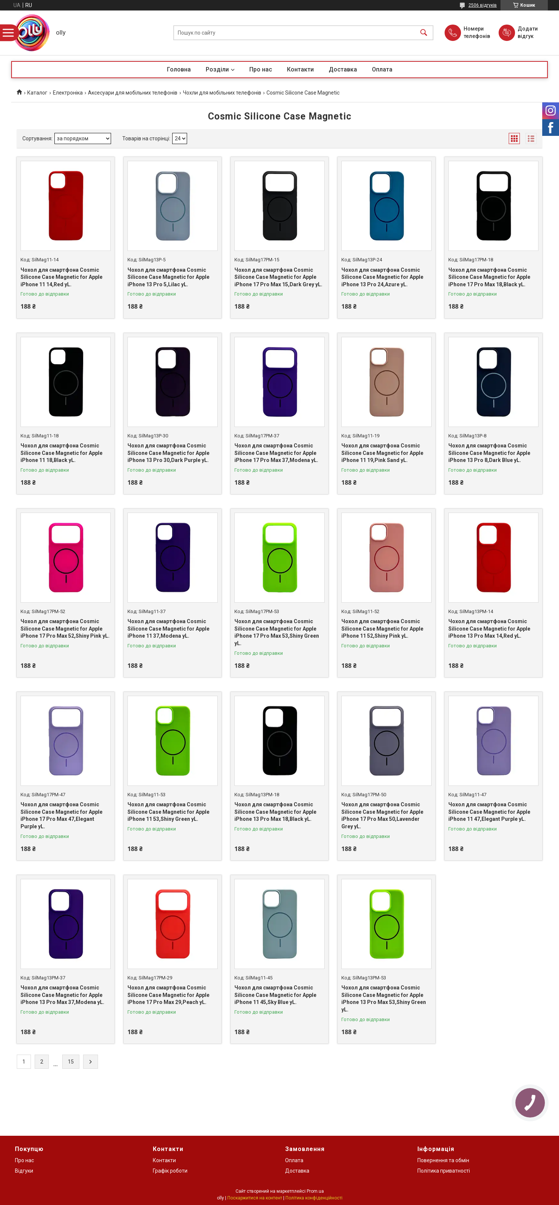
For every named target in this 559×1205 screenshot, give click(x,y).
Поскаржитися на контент (254, 1198)
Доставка (343, 69)
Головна (179, 69)
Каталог (37, 93)
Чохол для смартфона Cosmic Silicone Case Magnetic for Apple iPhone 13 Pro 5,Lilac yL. (168, 277)
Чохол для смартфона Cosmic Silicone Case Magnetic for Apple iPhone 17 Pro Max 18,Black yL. (489, 277)
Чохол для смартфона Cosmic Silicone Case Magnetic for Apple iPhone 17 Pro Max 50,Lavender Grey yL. (382, 815)
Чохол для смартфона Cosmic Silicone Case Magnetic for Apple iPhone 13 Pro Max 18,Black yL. (275, 811)
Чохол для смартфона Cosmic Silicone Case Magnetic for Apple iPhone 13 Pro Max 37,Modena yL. (62, 995)
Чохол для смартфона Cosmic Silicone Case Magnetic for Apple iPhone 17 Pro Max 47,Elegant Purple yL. (61, 815)
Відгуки (24, 1171)
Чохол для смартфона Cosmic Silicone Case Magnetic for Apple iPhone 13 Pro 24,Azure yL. (382, 277)
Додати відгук (528, 32)
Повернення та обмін (443, 1160)
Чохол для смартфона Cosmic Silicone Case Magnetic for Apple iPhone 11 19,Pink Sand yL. (382, 453)
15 (71, 1062)
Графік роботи (170, 1171)
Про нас (260, 69)
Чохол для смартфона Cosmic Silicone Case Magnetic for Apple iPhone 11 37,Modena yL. (168, 628)
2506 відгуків (482, 5)
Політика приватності (443, 1171)
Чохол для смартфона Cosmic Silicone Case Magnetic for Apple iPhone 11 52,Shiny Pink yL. (382, 628)
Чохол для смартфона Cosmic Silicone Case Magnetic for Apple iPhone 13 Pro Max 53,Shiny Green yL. (383, 999)
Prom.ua (315, 1191)
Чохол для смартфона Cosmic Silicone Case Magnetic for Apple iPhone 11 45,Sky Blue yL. (275, 995)
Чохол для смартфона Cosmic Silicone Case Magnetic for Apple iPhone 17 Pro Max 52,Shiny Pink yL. (65, 628)
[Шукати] (424, 33)
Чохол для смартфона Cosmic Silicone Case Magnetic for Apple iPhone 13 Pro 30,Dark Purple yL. (168, 453)
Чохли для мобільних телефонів (222, 93)
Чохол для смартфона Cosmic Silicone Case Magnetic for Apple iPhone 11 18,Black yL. (61, 453)
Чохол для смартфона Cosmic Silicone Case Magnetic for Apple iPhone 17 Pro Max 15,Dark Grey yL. (278, 277)
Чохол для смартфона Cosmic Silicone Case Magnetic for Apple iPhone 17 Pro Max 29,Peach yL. (168, 995)
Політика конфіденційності (313, 1198)
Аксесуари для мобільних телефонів (132, 93)
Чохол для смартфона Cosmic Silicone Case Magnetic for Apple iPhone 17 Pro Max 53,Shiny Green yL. (276, 632)
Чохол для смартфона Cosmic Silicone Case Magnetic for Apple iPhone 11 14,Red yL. (61, 277)
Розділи (217, 69)
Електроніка (68, 93)
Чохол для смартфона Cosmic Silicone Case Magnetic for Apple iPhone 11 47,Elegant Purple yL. (489, 811)
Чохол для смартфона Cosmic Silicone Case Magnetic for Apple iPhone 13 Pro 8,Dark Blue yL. (489, 453)
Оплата (382, 69)
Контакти (300, 69)
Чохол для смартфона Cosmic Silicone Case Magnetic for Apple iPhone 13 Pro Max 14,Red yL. (489, 628)
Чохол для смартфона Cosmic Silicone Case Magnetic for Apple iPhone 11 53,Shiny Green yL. (168, 811)
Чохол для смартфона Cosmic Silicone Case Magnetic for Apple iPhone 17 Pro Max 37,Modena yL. (276, 453)
